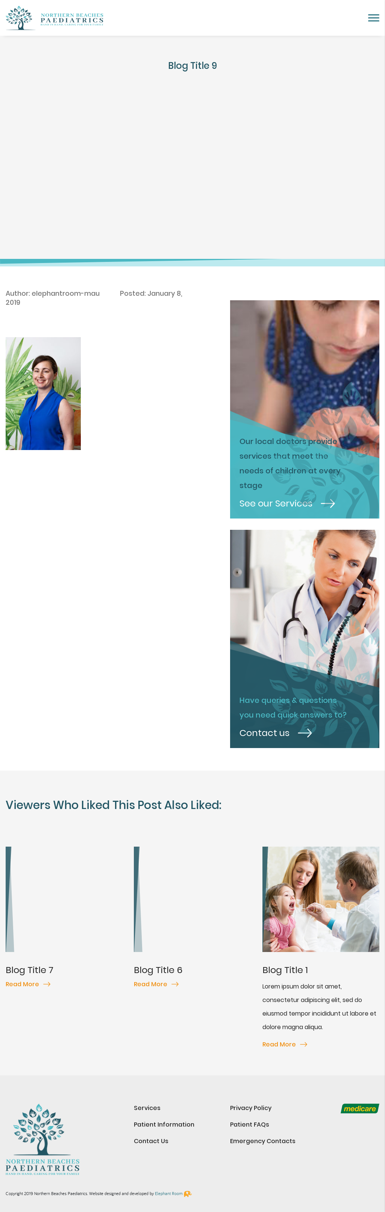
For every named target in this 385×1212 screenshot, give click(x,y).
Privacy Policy (250, 1108)
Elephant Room (169, 1193)
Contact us (275, 733)
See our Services (287, 503)
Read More (28, 984)
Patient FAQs (249, 1124)
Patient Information (164, 1124)
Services (147, 1108)
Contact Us (151, 1141)
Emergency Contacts (263, 1141)
